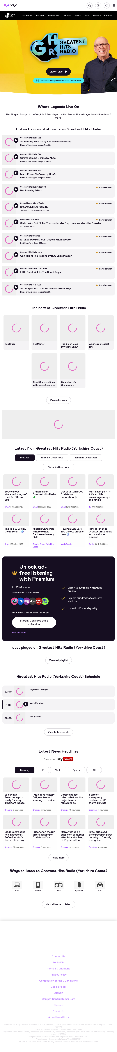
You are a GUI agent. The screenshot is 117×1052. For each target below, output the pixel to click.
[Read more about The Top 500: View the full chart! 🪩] (16, 519)
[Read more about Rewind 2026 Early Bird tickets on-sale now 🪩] (72, 519)
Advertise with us (58, 1017)
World (58, 770)
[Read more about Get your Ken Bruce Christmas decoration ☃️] (72, 481)
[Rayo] (49, 932)
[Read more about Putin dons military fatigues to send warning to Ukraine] (44, 784)
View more (58, 857)
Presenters (54, 15)
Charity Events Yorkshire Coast (43, 545)
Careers (58, 1005)
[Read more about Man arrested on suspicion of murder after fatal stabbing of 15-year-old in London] (72, 822)
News (78, 15)
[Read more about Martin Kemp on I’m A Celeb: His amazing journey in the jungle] (101, 481)
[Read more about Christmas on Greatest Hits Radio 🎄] (44, 481)
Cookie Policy (58, 986)
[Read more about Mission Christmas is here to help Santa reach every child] (44, 519)
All (94, 770)
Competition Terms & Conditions (58, 980)
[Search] (90, 5)
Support (58, 993)
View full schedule (58, 732)
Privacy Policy (59, 974)
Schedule (27, 15)
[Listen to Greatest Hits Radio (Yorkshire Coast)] (27, 707)
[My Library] (98, 5)
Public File (58, 962)
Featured (24, 457)
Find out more (19, 633)
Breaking (24, 770)
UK (42, 770)
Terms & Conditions (58, 968)
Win (87, 15)
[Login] (107, 5)
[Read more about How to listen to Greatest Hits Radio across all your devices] (101, 519)
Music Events (66, 544)
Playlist (40, 15)
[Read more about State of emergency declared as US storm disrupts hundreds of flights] (101, 784)
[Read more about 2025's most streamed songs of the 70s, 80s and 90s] (16, 481)
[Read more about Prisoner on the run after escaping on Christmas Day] (44, 822)
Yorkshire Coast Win (58, 467)
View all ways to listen (58, 904)
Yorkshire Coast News (52, 457)
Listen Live (58, 71)
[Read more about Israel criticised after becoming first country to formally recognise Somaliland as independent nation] (101, 822)
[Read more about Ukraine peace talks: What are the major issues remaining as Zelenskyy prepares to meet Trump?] (72, 784)
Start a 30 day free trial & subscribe (34, 622)
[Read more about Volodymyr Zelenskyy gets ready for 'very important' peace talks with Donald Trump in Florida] (16, 784)
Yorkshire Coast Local (86, 457)
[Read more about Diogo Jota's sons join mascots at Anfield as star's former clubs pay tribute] (16, 822)
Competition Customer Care (58, 999)
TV (90, 507)
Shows (67, 15)
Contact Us (58, 956)
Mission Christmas (103, 15)
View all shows (58, 400)
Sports (76, 770)
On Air (7, 507)
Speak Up (58, 1011)
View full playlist (58, 660)
